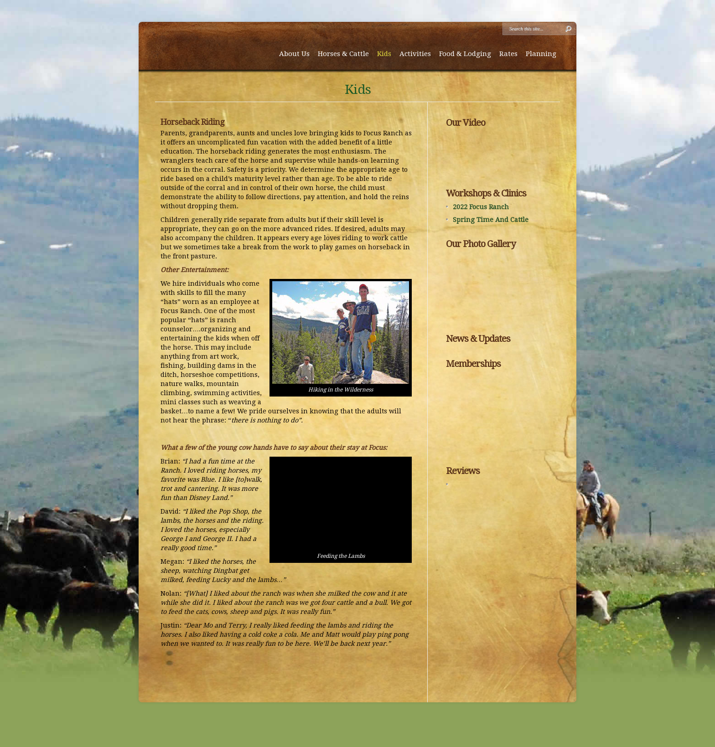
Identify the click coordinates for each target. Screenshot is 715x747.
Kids (384, 54)
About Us (294, 54)
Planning (541, 54)
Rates (508, 54)
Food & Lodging (465, 54)
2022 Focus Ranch (481, 207)
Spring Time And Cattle (490, 219)
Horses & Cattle (343, 54)
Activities (415, 54)
